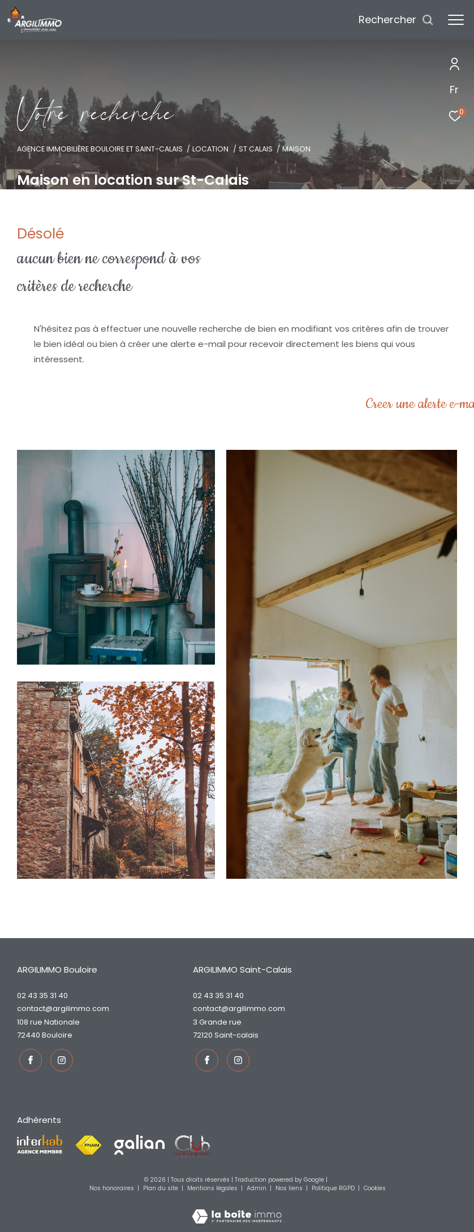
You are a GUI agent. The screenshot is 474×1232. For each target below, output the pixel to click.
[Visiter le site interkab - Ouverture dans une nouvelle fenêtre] (39, 1142)
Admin (257, 1186)
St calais (256, 149)
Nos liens (289, 1186)
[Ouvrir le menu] (456, 20)
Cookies (375, 1186)
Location (210, 149)
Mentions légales (213, 1186)
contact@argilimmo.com (63, 1008)
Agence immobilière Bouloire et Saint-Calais (100, 149)
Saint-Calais (236, 1035)
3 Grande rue (217, 1022)
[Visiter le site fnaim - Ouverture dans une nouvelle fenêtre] (88, 1144)
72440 (28, 1035)
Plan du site (161, 1186)
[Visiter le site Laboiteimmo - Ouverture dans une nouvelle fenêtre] (237, 1207)
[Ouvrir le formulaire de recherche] (396, 19)
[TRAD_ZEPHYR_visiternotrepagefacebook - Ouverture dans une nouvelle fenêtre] (28, 1058)
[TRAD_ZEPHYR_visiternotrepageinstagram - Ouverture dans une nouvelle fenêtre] (59, 1058)
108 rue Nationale (48, 1022)
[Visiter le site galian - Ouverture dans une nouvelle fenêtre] (139, 1143)
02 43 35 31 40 (42, 995)
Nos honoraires (112, 1186)
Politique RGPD (333, 1186)
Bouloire (57, 1035)
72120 (203, 1035)
